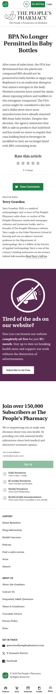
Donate (6, 567)
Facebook (9, 661)
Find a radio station (13, 552)
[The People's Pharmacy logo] (28, 16)
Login (49, 4)
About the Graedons (13, 584)
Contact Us (8, 592)
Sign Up (28, 464)
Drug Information (12, 530)
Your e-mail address (11, 452)
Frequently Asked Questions (17, 599)
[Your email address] (28, 456)
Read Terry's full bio (36, 256)
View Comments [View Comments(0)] (27, 186)
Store (5, 559)
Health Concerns (11, 537)
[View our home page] (5, 4)
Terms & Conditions (13, 606)
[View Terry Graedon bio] (26, 202)
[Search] (26, 4)
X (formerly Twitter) (15, 653)
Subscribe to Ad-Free (18, 370)
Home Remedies (11, 523)
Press (5, 628)
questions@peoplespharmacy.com (23, 646)
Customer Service (12, 614)
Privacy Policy (10, 621)
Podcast (6, 545)
